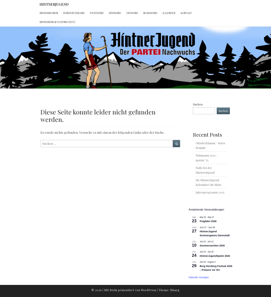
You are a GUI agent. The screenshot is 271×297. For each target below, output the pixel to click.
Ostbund (132, 13)
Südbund (115, 13)
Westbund (97, 13)
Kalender (169, 13)
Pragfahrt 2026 (208, 221)
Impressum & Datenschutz (57, 22)
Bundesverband (74, 13)
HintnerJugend (54, 4)
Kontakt (186, 13)
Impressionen (49, 13)
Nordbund (150, 13)
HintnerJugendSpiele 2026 (215, 256)
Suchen (198, 104)
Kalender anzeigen (199, 277)
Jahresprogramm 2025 (210, 192)
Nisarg (175, 290)
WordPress (148, 290)
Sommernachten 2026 (212, 245)
